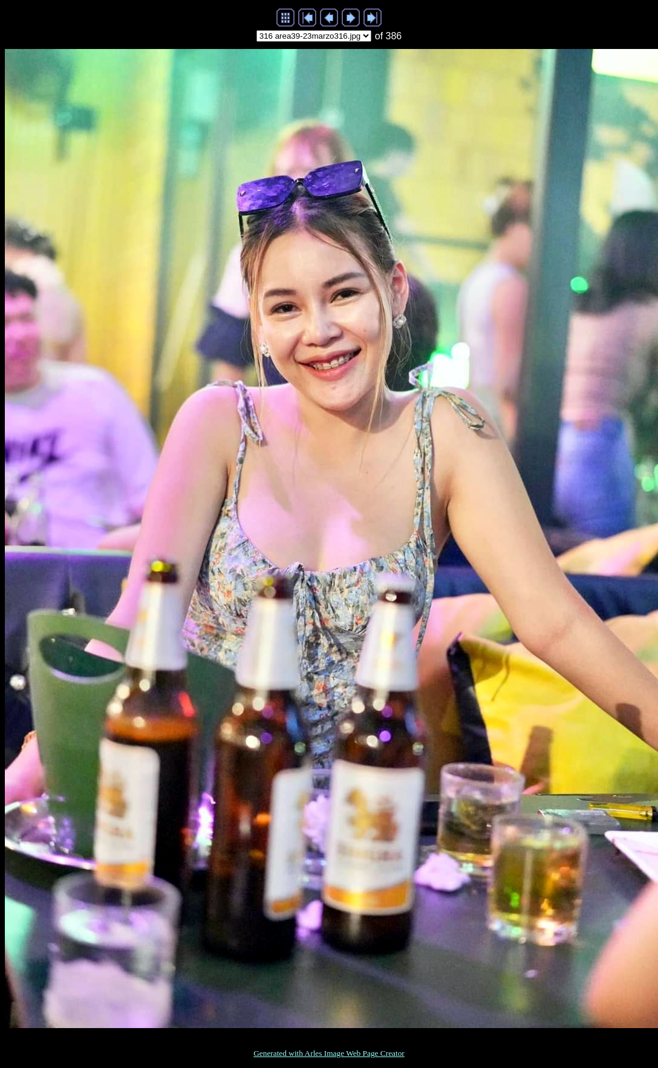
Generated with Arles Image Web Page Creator (329, 1053)
